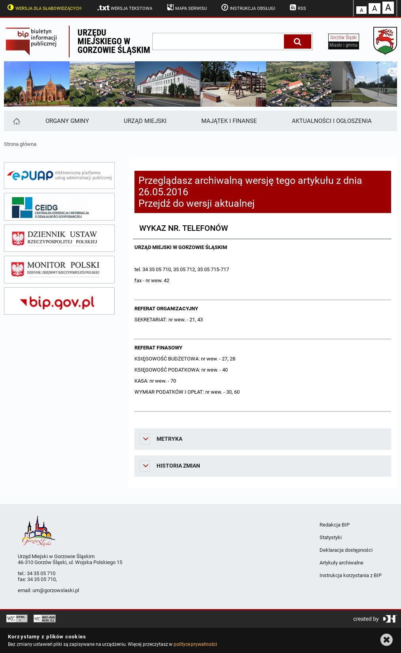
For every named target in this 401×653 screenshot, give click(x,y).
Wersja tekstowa (124, 7)
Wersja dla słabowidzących (43, 7)
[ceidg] (59, 207)
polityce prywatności (195, 644)
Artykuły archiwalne (341, 563)
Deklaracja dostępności (346, 550)
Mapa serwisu (186, 7)
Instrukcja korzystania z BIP (351, 575)
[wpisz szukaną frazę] (218, 41)
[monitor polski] (59, 269)
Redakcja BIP (335, 525)
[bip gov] (59, 301)
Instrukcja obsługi (247, 7)
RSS (297, 7)
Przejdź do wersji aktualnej (196, 203)
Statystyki (331, 537)
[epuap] (59, 175)
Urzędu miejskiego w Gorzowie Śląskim (114, 41)
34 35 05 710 (41, 573)
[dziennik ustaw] (59, 238)
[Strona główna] (16, 121)
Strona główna (20, 144)
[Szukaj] (297, 41)
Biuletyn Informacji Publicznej (36, 41)
